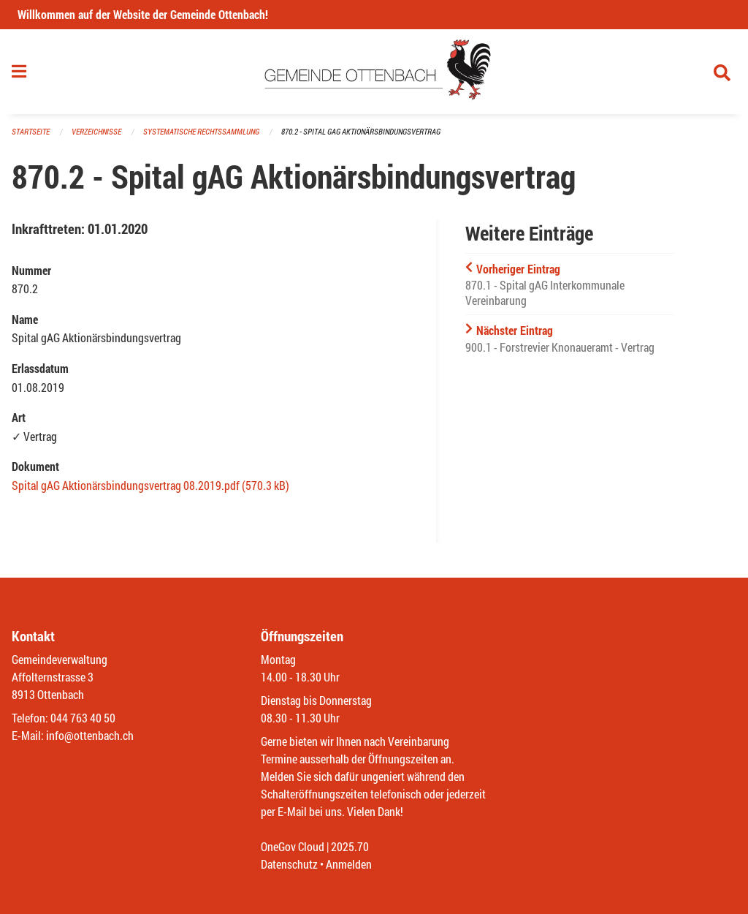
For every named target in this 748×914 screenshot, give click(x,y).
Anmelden (349, 864)
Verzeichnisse (96, 131)
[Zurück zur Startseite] (374, 72)
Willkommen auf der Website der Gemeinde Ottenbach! (143, 14)
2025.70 (350, 846)
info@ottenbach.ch (90, 735)
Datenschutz (289, 864)
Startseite (31, 131)
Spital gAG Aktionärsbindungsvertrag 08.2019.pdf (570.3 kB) (150, 485)
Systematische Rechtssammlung (201, 131)
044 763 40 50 (82, 717)
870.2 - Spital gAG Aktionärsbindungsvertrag (360, 131)
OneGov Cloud (292, 846)
